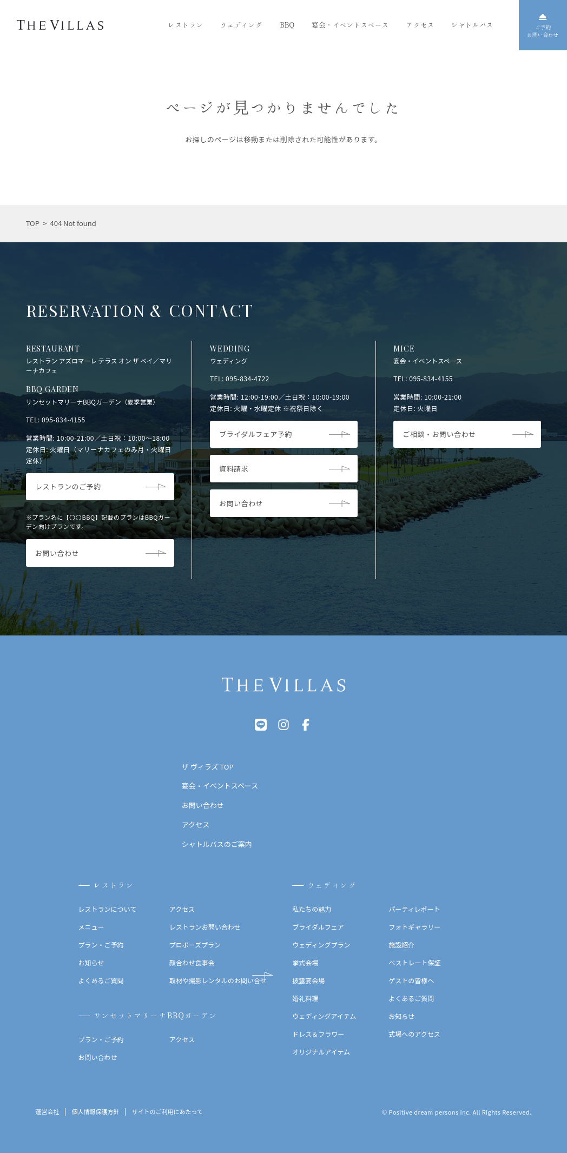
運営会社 (47, 1112)
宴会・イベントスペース (350, 25)
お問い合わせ (97, 1057)
